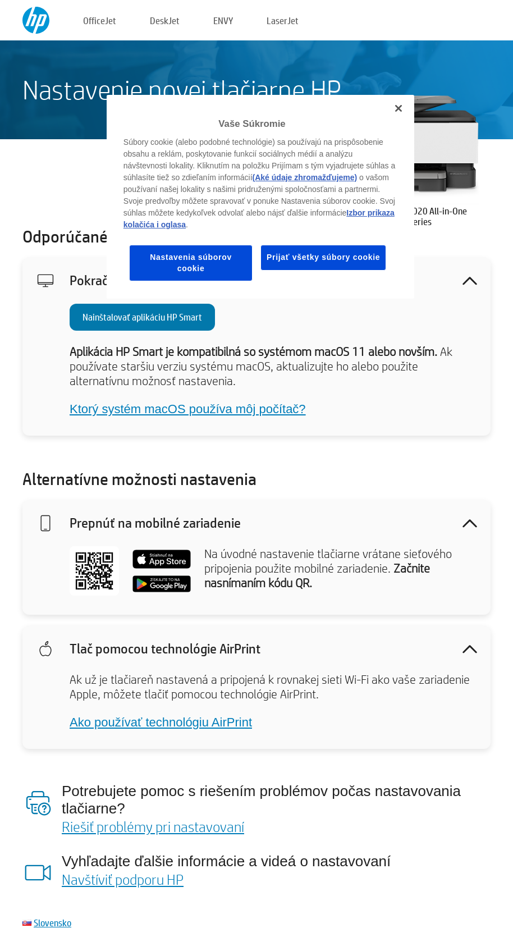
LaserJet (283, 20)
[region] (260, 197)
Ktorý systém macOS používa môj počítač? (188, 409)
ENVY (223, 20)
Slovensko (52, 922)
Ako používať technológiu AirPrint (161, 722)
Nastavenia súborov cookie (191, 263)
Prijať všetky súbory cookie (323, 257)
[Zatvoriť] (398, 108)
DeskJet (165, 20)
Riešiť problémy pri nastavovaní (153, 826)
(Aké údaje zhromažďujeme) (305, 177)
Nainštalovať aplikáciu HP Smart (142, 316)
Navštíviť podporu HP (123, 879)
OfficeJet (99, 20)
